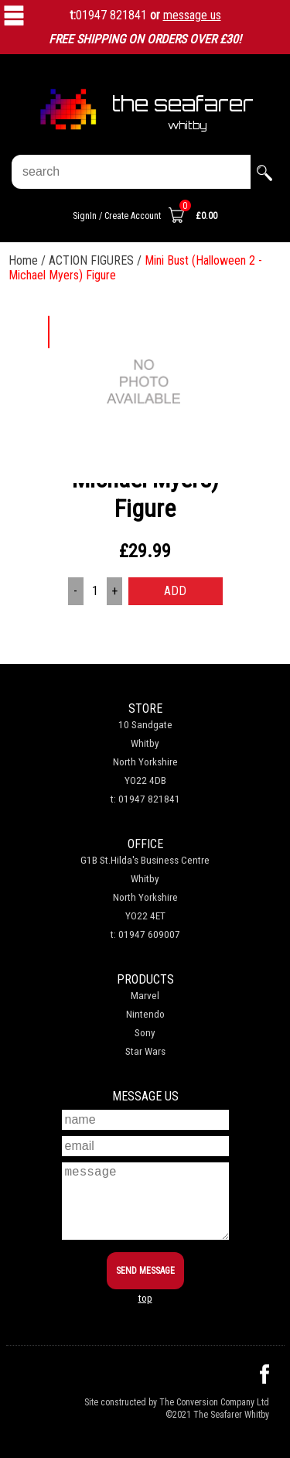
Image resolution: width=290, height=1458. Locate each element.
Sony (145, 1033)
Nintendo (145, 1014)
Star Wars (145, 1051)
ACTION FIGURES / (97, 260)
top (145, 1298)
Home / (29, 260)
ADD (175, 591)
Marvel (145, 995)
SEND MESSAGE (145, 1270)
